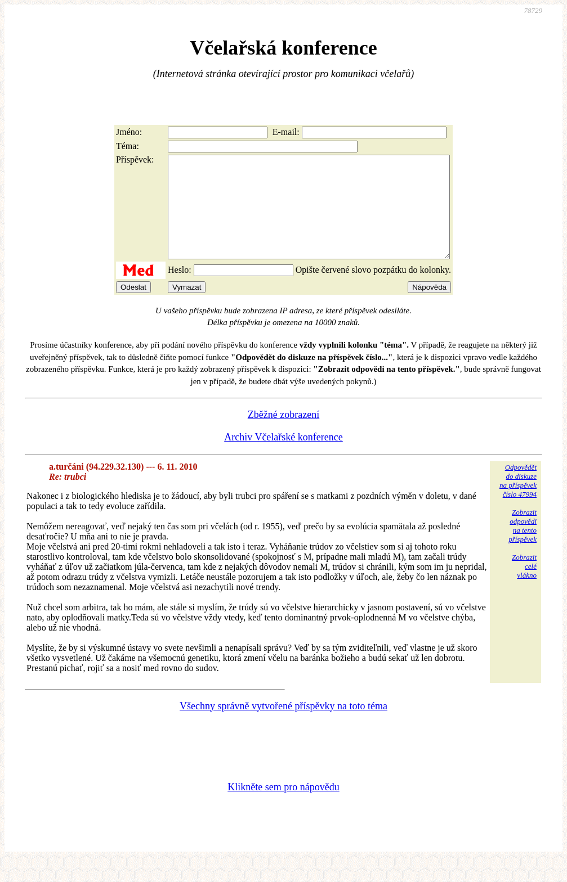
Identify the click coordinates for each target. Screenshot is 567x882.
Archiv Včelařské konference (283, 457)
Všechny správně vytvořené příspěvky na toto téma (283, 726)
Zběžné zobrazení (283, 434)
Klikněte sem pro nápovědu (283, 807)
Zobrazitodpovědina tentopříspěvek (522, 546)
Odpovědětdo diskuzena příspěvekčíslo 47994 (518, 501)
